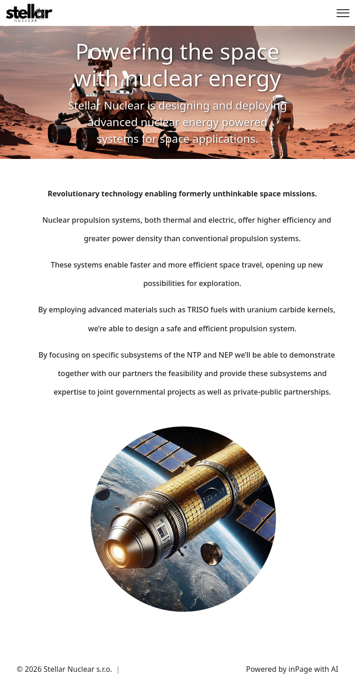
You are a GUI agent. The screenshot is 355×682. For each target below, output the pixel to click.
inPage (300, 669)
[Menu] (343, 13)
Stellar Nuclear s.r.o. (77, 669)
